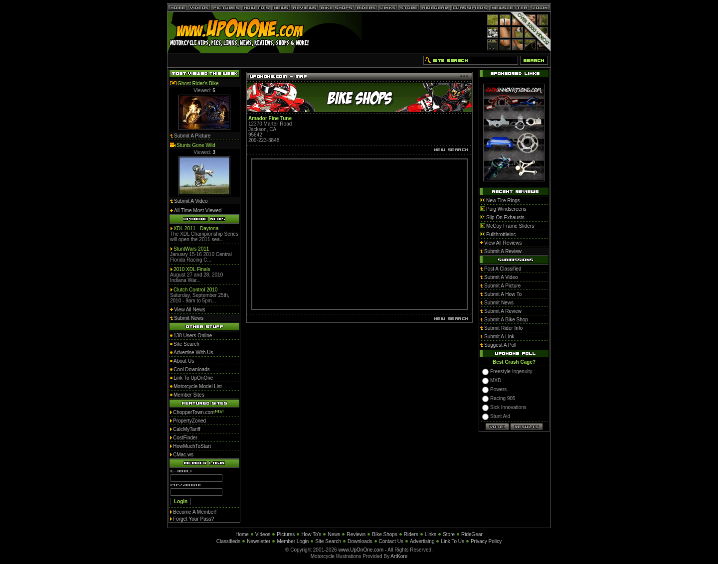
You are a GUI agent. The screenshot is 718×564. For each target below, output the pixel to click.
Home (242, 534)
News (334, 534)
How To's (311, 534)
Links (430, 534)
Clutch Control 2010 (195, 289)
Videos (262, 534)
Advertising (422, 541)
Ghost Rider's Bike (198, 83)
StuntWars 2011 (191, 249)
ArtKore (398, 556)
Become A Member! (194, 512)
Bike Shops (384, 534)
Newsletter (258, 541)
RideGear (472, 534)
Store (449, 534)
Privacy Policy (486, 541)
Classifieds (228, 541)
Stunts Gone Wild (196, 145)
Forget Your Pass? (193, 519)
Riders (411, 534)
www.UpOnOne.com (360, 550)
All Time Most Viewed (197, 210)
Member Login (293, 541)
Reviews (356, 534)
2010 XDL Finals (192, 269)
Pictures (286, 534)
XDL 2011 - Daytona (196, 228)
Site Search (328, 541)
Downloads (360, 541)
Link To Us (452, 541)
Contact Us (391, 541)
